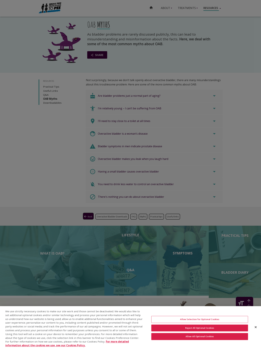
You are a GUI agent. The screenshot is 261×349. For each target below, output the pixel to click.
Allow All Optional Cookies (200, 337)
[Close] (255, 328)
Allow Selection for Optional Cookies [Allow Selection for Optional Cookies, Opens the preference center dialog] (199, 320)
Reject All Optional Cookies (199, 328)
